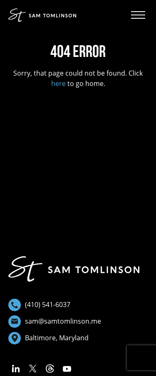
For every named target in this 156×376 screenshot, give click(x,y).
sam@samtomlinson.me (54, 321)
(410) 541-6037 (39, 305)
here (58, 83)
